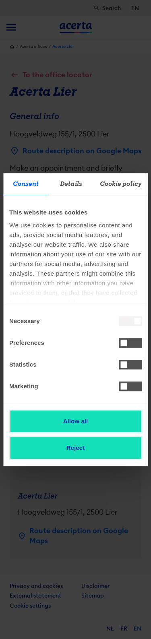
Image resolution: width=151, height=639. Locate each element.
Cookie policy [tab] (121, 184)
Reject (75, 447)
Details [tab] (71, 184)
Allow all (75, 421)
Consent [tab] (26, 184)
